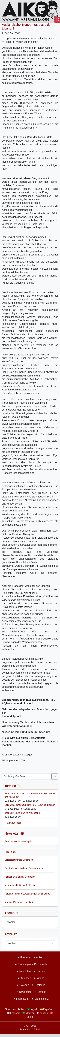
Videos (40, 978)
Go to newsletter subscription (19, 841)
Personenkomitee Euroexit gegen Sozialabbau (27, 893)
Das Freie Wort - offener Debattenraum (24, 868)
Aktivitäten (25, 971)
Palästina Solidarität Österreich (20, 877)
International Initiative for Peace (20, 885)
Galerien (24, 985)
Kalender (26, 978)
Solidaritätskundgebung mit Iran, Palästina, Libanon (30, 805)
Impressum (22, 998)
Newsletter (25, 992)
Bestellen (40, 985)
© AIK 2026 (30, 1025)
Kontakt (41, 992)
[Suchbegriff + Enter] (27, 776)
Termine (40, 971)
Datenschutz (42, 998)
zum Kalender (13, 823)
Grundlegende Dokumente (32, 964)
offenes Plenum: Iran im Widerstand (22, 813)
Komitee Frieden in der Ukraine (20, 902)
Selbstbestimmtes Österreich (19, 860)
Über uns (25, 957)
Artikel (39, 957)
